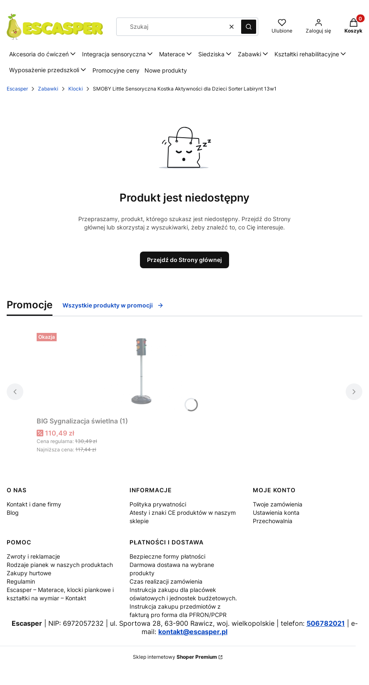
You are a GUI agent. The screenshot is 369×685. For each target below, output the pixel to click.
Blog (13, 512)
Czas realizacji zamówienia (166, 581)
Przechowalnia (272, 520)
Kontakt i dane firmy (34, 504)
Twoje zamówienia (277, 504)
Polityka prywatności (158, 504)
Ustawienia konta (276, 512)
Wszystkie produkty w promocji (113, 305)
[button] (248, 27)
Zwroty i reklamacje (33, 556)
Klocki (75, 89)
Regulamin (21, 581)
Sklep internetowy (175, 657)
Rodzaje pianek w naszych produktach (60, 564)
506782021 (326, 623)
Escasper (17, 89)
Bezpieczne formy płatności (167, 556)
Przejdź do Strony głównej (184, 259)
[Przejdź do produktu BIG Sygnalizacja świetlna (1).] (141, 371)
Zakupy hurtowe (29, 573)
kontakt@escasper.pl (192, 631)
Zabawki (48, 89)
